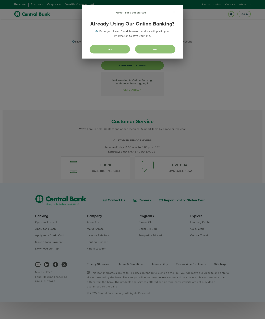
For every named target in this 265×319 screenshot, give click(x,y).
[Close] (174, 12)
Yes (109, 49)
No (155, 49)
